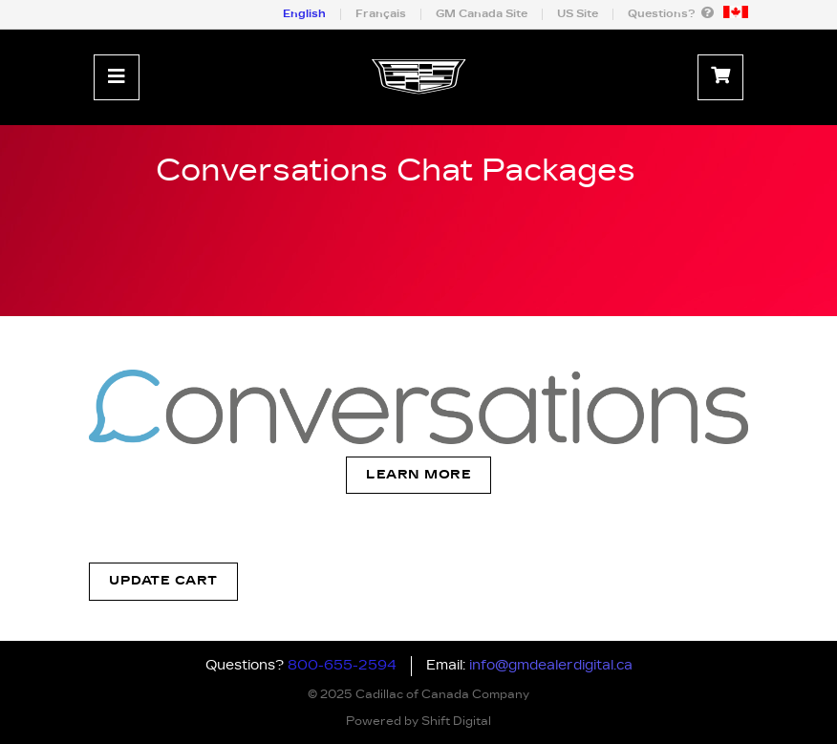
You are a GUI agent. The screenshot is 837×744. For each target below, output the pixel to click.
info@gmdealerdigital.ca (551, 665)
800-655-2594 (342, 665)
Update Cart (163, 581)
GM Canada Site (481, 14)
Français (380, 14)
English (304, 14)
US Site (577, 14)
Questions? (671, 13)
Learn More (418, 475)
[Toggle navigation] (117, 77)
